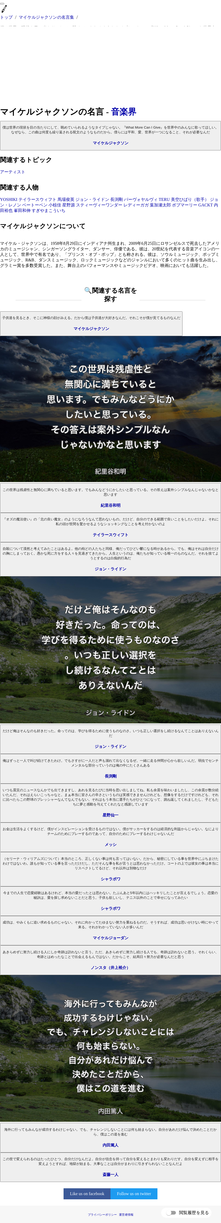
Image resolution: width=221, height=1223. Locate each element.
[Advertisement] (110, 66)
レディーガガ (136, 205)
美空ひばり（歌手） (190, 199)
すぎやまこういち (48, 210)
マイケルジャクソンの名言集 (46, 17)
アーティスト (12, 172)
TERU (164, 199)
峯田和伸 (22, 210)
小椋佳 (55, 205)
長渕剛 (116, 199)
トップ (6, 17)
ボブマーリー (184, 205)
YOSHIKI (8, 199)
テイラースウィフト (37, 199)
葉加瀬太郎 (160, 205)
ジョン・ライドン (92, 199)
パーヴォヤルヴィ (141, 199)
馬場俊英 (65, 199)
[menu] (2, 3)
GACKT (205, 205)
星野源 (68, 205)
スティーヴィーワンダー (99, 205)
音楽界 (123, 111)
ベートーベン (34, 205)
